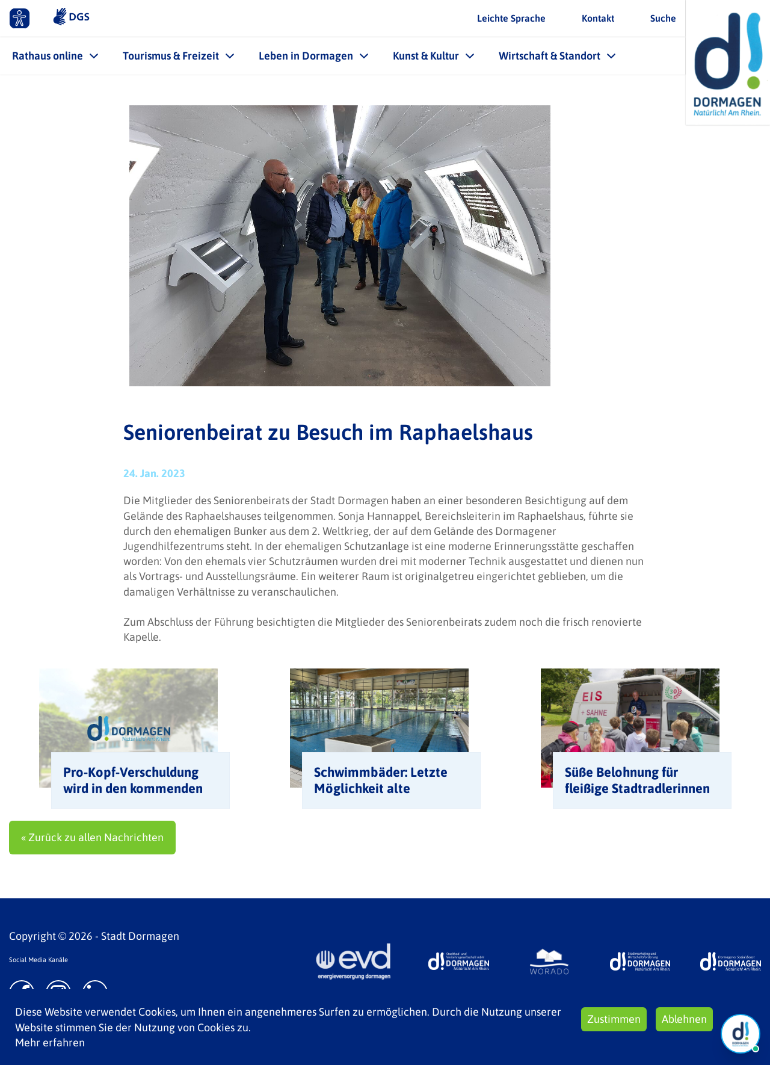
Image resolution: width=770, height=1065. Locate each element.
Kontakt (598, 18)
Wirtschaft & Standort (549, 55)
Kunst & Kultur (426, 55)
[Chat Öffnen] (740, 1034)
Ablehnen (684, 1019)
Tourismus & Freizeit (171, 55)
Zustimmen (614, 1019)
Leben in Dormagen (306, 55)
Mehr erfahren (50, 1042)
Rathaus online (47, 55)
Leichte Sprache (511, 18)
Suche (663, 18)
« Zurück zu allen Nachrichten (92, 837)
